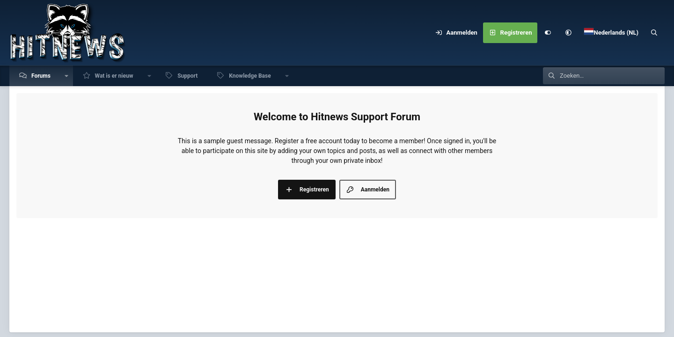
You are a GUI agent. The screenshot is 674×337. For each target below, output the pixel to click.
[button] (568, 32)
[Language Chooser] (611, 32)
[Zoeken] (654, 32)
